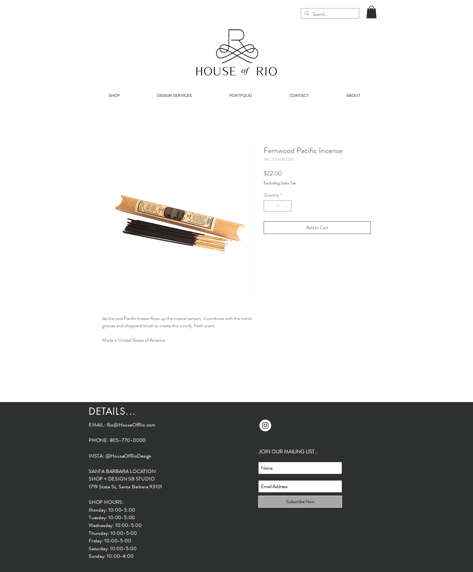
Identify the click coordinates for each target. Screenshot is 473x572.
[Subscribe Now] (300, 502)
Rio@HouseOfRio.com (130, 424)
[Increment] (286, 206)
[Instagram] (265, 425)
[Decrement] (268, 206)
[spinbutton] (277, 206)
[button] (371, 12)
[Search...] (329, 14)
